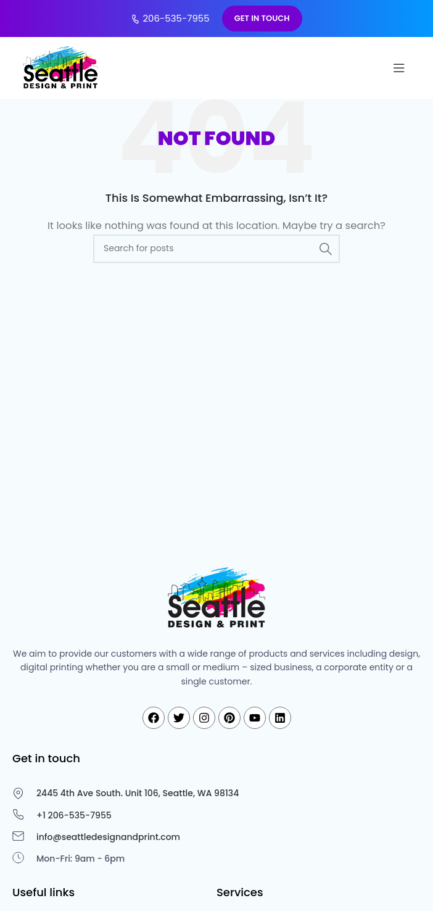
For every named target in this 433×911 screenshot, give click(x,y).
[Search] (216, 249)
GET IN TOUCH (262, 18)
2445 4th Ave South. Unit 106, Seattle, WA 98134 (137, 793)
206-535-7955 (170, 18)
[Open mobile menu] (399, 68)
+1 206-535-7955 (74, 815)
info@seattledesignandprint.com (108, 837)
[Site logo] (62, 66)
